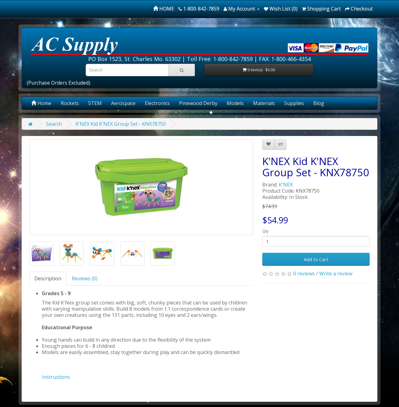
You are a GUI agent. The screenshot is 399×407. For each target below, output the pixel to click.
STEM (95, 103)
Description (47, 278)
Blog (318, 103)
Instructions (56, 377)
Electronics (157, 103)
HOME (163, 8)
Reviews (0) (84, 278)
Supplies (294, 103)
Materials (264, 103)
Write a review (335, 273)
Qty (265, 231)
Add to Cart (316, 259)
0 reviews (304, 273)
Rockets (70, 103)
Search (54, 123)
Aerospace (123, 103)
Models (235, 103)
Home (41, 103)
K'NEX (286, 184)
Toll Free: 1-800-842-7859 (220, 59)
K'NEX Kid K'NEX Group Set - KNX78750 (120, 123)
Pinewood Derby (198, 103)
